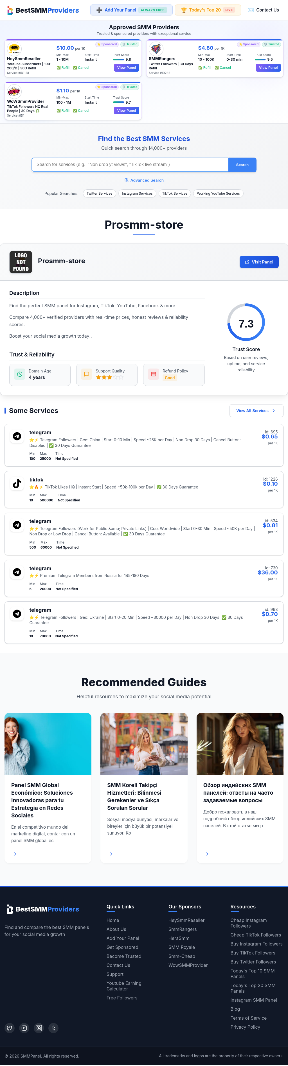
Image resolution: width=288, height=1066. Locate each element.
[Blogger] (39, 1029)
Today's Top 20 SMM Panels (253, 989)
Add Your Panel (131, 10)
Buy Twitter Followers (253, 962)
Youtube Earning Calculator (124, 986)
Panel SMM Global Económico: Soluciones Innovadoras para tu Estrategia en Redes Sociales (42, 801)
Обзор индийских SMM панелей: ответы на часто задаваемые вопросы (238, 794)
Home (113, 921)
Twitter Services (99, 192)
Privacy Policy (245, 1028)
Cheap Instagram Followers (249, 923)
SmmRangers (182, 930)
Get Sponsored (122, 948)
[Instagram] (24, 1029)
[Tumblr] (53, 1029)
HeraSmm (179, 939)
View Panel (126, 67)
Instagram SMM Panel (254, 1001)
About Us (116, 930)
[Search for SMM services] (130, 164)
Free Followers (122, 998)
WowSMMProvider (188, 966)
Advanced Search (144, 179)
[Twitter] (9, 1029)
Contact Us (263, 10)
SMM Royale (181, 948)
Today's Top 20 (208, 10)
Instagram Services (137, 192)
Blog (235, 1010)
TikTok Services (175, 192)
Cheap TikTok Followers (256, 935)
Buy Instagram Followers (257, 944)
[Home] (41, 10)
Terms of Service (249, 1019)
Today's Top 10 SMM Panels (253, 974)
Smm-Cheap (181, 957)
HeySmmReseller (186, 921)
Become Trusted (124, 957)
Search (242, 164)
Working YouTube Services (218, 192)
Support (115, 975)
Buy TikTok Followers (253, 953)
